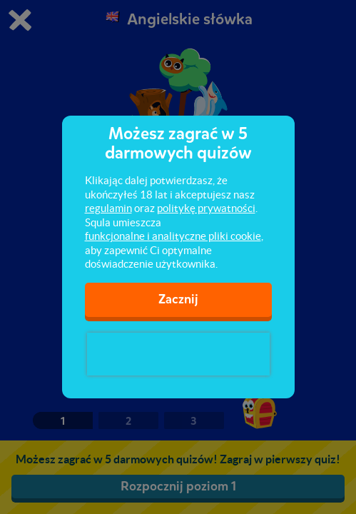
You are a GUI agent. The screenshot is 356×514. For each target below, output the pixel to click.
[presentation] (178, 354)
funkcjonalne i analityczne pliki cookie (173, 236)
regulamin (108, 208)
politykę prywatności (206, 208)
